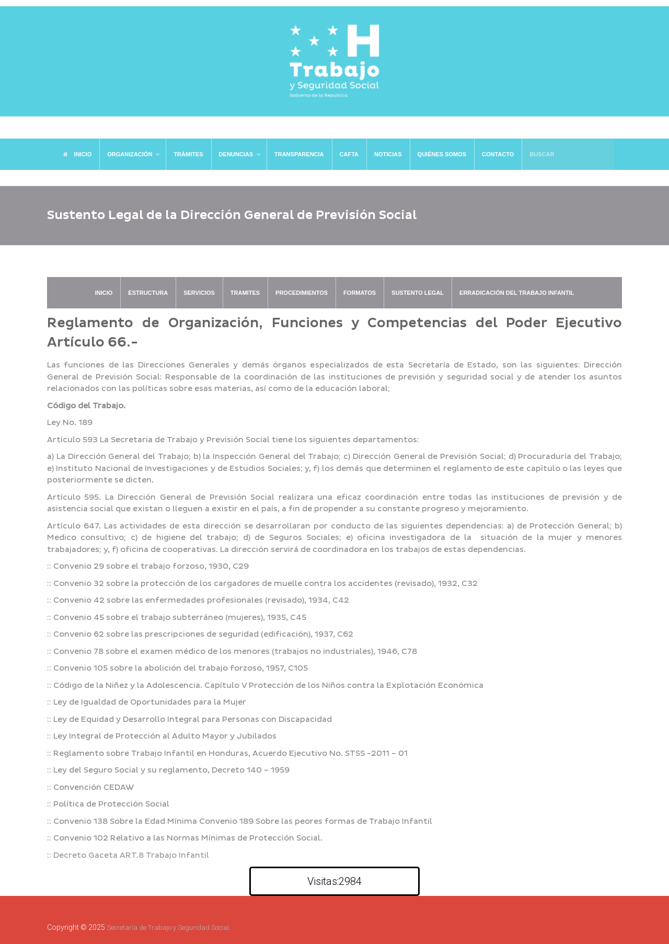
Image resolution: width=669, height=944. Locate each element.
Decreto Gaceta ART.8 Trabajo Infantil (131, 855)
